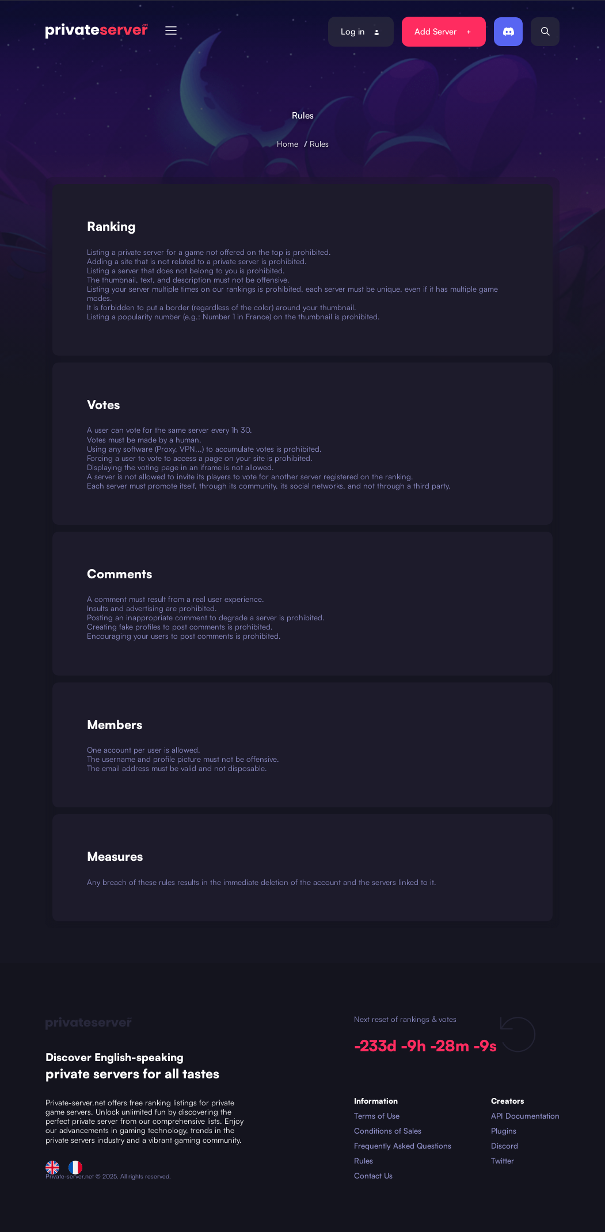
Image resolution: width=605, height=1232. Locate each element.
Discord (504, 1145)
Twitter (502, 1160)
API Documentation (525, 1115)
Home (287, 143)
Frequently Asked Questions (402, 1145)
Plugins (503, 1130)
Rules (319, 143)
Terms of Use (376, 1115)
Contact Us (373, 1175)
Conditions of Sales (387, 1130)
